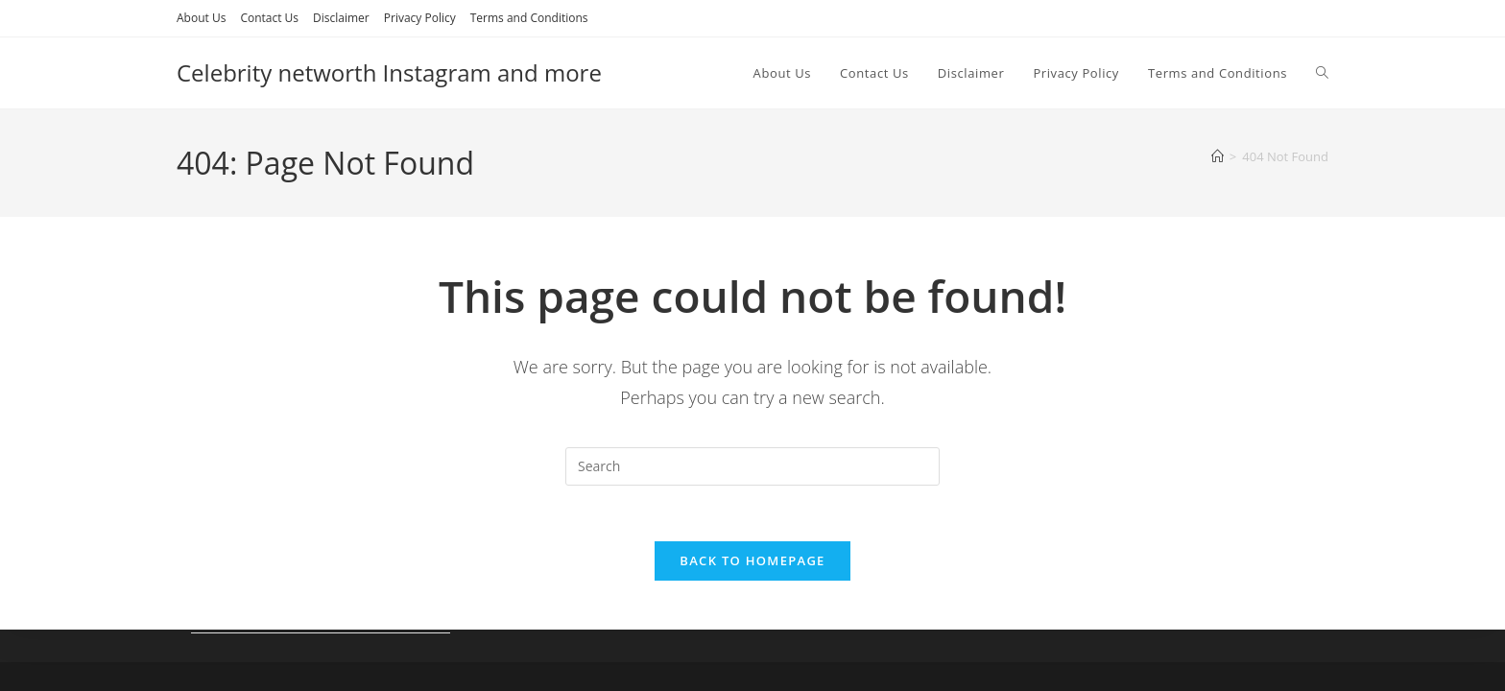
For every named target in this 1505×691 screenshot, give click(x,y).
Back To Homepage (752, 563)
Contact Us (269, 18)
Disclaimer (341, 18)
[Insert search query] (752, 466)
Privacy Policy (420, 18)
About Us (201, 18)
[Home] (1217, 156)
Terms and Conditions (529, 18)
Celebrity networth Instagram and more (389, 72)
